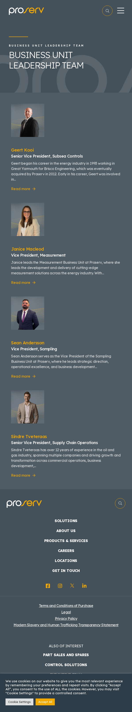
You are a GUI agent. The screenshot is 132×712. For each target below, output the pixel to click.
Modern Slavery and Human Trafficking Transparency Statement (66, 625)
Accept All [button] (45, 702)
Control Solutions (66, 665)
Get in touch (66, 570)
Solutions (66, 521)
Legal (66, 612)
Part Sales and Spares (66, 655)
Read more (20, 189)
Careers (66, 550)
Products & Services (66, 540)
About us (66, 531)
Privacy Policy (66, 618)
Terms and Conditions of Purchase (66, 605)
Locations (66, 560)
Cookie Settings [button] (19, 702)
